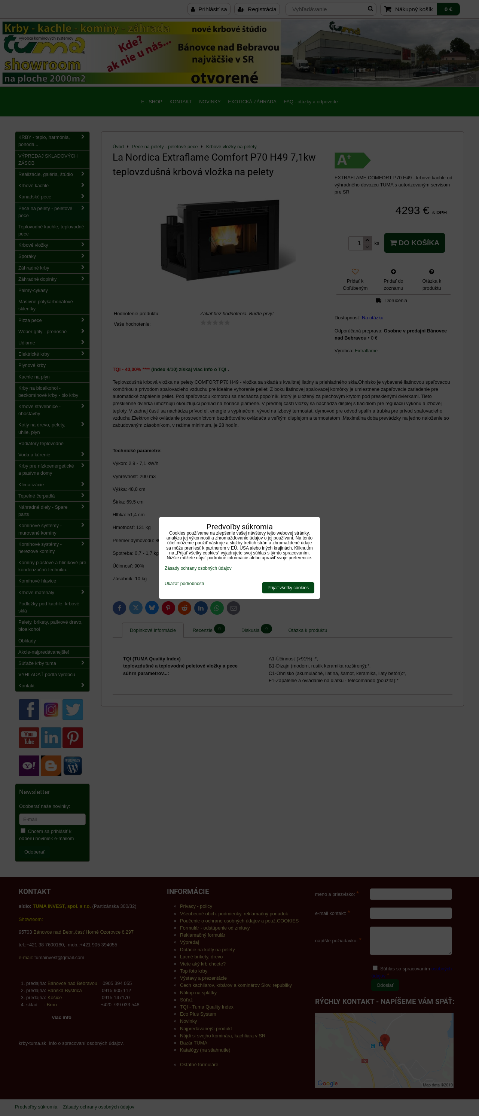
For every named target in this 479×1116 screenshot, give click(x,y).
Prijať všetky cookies (288, 587)
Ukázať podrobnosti (184, 583)
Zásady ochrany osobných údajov (198, 568)
